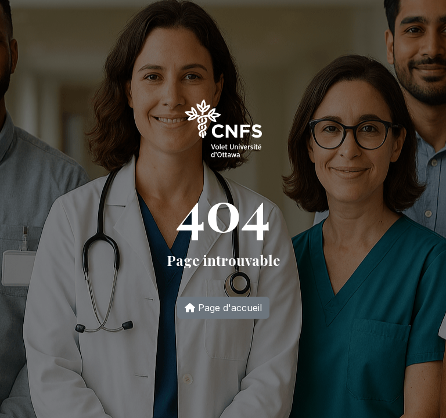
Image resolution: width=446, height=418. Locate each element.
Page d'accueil (223, 308)
